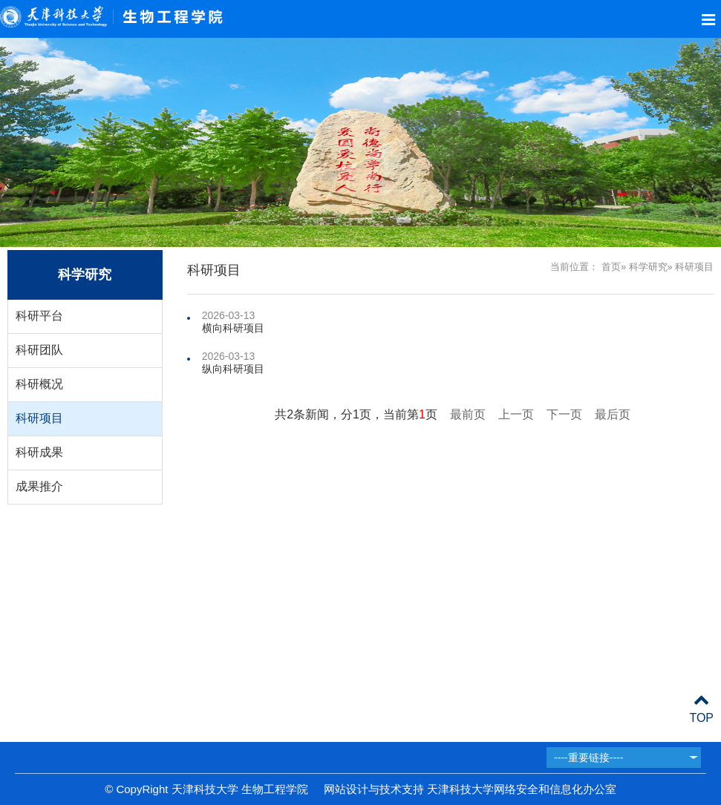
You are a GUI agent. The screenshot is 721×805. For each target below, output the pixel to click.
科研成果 (39, 452)
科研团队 (39, 350)
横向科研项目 (233, 328)
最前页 (468, 414)
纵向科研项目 (233, 369)
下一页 (564, 414)
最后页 (612, 414)
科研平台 (39, 315)
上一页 (516, 414)
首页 (611, 266)
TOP (701, 709)
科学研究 (648, 266)
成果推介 (39, 486)
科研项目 (39, 418)
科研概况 (39, 384)
